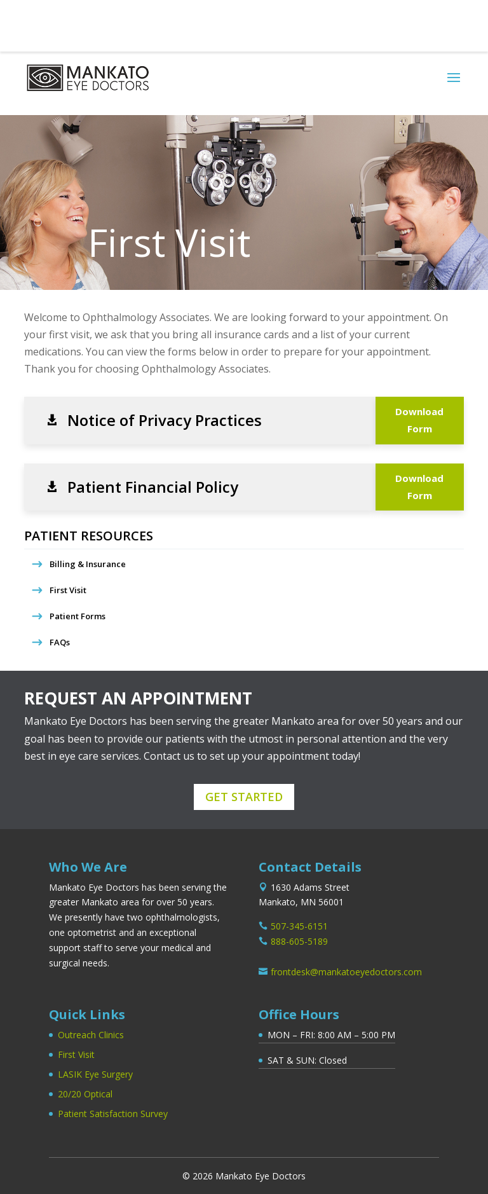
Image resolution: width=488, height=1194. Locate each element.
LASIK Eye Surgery (95, 1074)
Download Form (419, 420)
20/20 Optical (85, 1094)
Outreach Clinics (91, 1035)
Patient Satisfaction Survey (113, 1114)
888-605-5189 (299, 941)
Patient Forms (77, 616)
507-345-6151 (63, 21)
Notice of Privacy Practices (164, 420)
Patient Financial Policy (152, 487)
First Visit (68, 590)
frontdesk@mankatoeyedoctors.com (346, 972)
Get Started (244, 796)
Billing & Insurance (88, 564)
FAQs (60, 642)
